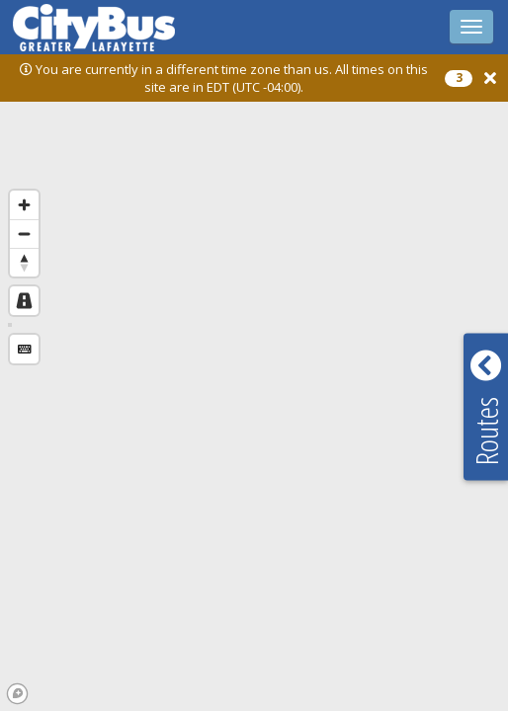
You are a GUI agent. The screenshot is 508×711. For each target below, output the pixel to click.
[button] (490, 78)
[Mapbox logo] (17, 693)
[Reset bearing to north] (24, 262)
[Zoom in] (24, 205)
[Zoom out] (24, 233)
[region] (254, 384)
